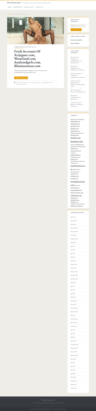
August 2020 (73, 359)
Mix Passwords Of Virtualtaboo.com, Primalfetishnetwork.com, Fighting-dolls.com (76, 60)
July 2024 (73, 246)
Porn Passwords (13, 2)
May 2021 (73, 333)
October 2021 (74, 326)
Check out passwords (21, 78)
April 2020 (73, 373)
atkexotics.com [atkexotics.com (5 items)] (75, 128)
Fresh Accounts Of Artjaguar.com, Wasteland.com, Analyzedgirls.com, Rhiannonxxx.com (35, 30)
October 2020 (74, 351)
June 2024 (73, 250)
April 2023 (73, 293)
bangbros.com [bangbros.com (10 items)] (76, 138)
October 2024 (74, 235)
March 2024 (73, 260)
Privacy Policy (29, 7)
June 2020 (73, 366)
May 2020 (73, 370)
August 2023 (73, 282)
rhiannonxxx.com (47, 82)
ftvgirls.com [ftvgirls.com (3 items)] (73, 153)
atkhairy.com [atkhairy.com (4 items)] (74, 133)
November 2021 (74, 322)
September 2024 (74, 239)
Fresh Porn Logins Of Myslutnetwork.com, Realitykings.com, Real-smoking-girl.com (78, 83)
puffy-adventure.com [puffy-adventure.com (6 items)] (77, 193)
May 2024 (73, 253)
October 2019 (74, 388)
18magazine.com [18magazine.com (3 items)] (74, 119)
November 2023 (74, 275)
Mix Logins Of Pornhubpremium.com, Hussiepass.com (76, 97)
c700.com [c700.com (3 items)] (73, 144)
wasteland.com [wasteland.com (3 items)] (81, 203)
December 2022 (74, 308)
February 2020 (74, 381)
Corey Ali (33, 47)
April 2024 (73, 257)
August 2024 (73, 242)
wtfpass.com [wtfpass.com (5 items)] (74, 206)
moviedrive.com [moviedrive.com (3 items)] (74, 163)
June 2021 (73, 330)
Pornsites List (18, 7)
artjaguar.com (35, 82)
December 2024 (74, 228)
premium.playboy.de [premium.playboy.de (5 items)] (76, 190)
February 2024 (74, 264)
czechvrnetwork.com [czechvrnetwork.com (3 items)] (81, 146)
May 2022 (73, 315)
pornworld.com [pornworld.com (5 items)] (75, 188)
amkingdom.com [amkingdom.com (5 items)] (75, 124)
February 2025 (74, 220)
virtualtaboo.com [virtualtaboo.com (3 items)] (74, 203)
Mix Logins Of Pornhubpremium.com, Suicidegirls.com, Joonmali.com (78, 68)
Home (9, 7)
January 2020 (73, 384)
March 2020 (73, 377)
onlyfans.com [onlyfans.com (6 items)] (75, 176)
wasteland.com (21, 84)
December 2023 (74, 271)
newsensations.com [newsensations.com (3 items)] (75, 171)
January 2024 (73, 268)
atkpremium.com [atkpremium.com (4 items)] (75, 135)
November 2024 (74, 231)
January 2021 (73, 341)
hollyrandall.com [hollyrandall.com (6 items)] (76, 155)
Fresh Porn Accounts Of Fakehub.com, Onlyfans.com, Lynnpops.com (77, 104)
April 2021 (73, 337)
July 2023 (72, 286)
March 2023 (73, 297)
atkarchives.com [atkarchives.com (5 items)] (75, 126)
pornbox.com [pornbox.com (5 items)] (74, 178)
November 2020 (74, 348)
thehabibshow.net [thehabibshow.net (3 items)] (74, 202)
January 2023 (73, 304)
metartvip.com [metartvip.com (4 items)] (74, 159)
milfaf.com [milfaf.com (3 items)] (82, 161)
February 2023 (74, 300)
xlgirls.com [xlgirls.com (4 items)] (80, 206)
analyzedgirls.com (22, 82)
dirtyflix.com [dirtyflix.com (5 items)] (74, 148)
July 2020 (73, 362)
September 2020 (74, 355)
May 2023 (73, 290)
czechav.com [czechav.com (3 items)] (73, 146)
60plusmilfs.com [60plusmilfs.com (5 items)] (75, 121)
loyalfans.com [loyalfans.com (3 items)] (74, 157)
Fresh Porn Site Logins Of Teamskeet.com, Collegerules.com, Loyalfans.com (78, 75)
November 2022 (74, 311)
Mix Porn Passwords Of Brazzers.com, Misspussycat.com (78, 90)
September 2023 (74, 279)
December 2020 (74, 344)
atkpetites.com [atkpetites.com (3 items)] (80, 133)
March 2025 (73, 217)
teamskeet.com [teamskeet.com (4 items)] (74, 198)
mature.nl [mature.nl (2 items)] (78, 157)
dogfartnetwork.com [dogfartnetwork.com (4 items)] (76, 151)
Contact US (39, 7)
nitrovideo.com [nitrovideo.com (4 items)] (74, 174)
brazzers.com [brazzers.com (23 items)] (77, 141)
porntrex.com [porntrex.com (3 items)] (77, 185)
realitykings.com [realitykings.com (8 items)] (76, 195)
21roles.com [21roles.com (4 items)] (81, 119)
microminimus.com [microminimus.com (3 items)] (75, 161)
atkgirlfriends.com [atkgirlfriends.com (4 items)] (75, 131)
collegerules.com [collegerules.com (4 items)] (79, 144)
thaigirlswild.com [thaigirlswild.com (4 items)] (75, 200)
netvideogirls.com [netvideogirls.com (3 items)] (76, 169)
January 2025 (73, 224)
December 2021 (74, 319)
